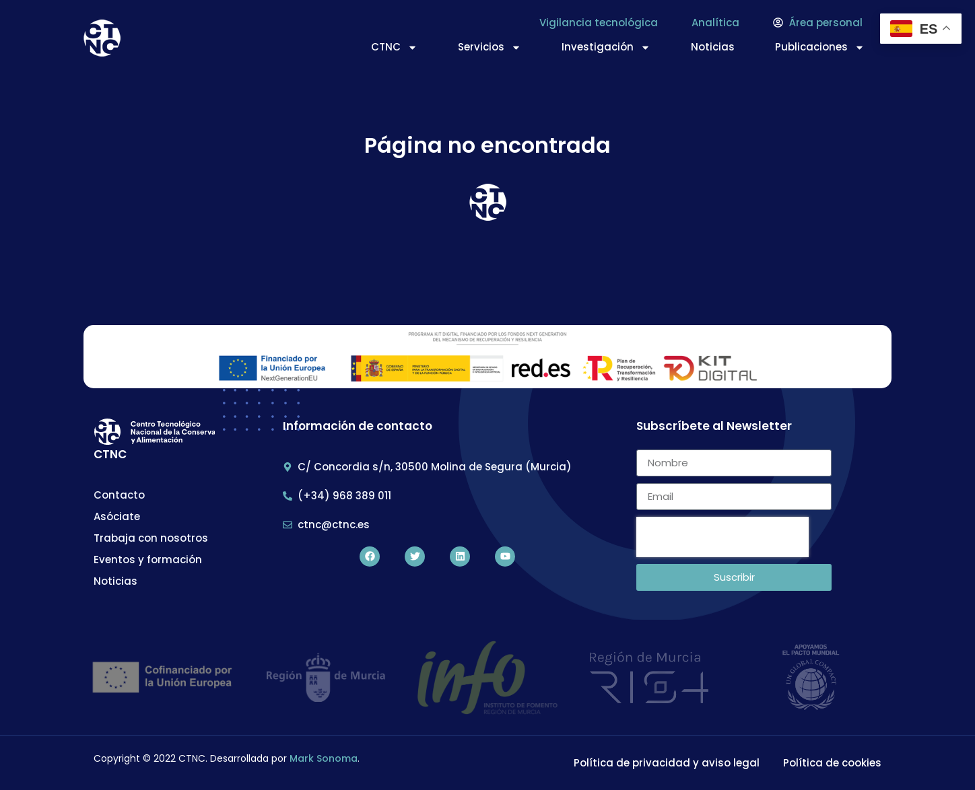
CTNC (394, 47)
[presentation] (722, 537)
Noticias (713, 47)
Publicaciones (820, 47)
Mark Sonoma (324, 758)
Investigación (606, 47)
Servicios (489, 47)
